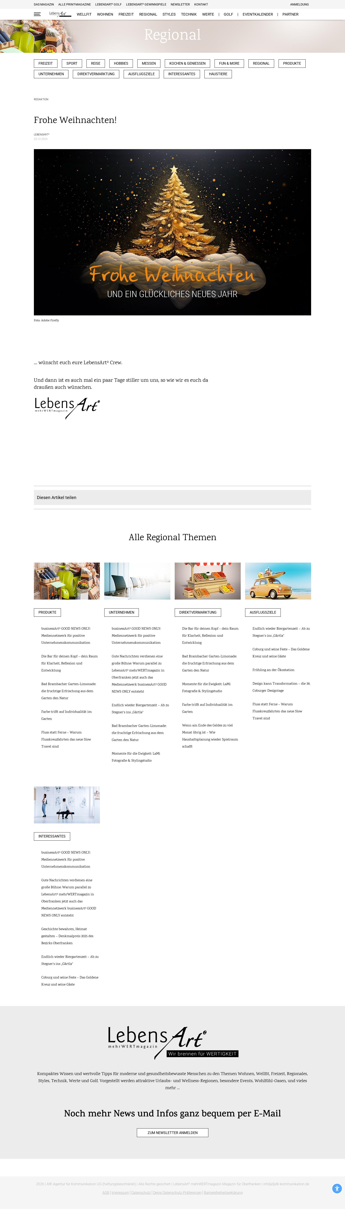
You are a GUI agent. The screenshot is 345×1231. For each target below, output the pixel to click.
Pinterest (218, 4)
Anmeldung (299, 4)
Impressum (120, 1193)
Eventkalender (258, 14)
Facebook (213, 4)
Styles (169, 14)
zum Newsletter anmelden (173, 1133)
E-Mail (229, 4)
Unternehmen (51, 74)
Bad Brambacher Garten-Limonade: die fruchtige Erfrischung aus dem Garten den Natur (68, 691)
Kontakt (201, 4)
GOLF (228, 14)
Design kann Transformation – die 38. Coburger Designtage (281, 687)
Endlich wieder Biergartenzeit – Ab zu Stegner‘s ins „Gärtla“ (140, 709)
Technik (189, 14)
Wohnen (105, 14)
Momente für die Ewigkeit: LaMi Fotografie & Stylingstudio (136, 757)
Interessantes (181, 74)
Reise (95, 63)
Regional (148, 14)
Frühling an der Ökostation (273, 670)
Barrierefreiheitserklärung (223, 1193)
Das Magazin (44, 4)
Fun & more (229, 63)
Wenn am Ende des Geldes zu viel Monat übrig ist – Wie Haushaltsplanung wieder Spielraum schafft (210, 736)
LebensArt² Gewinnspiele (146, 4)
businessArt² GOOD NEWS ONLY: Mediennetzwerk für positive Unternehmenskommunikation (65, 636)
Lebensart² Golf (108, 4)
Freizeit (126, 14)
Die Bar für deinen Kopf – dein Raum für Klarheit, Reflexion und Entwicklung (69, 663)
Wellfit (84, 14)
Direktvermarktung (96, 74)
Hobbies (121, 63)
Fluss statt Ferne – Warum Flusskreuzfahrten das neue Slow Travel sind (66, 739)
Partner (290, 14)
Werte (208, 14)
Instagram (224, 4)
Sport (71, 63)
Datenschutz (141, 1193)
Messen (149, 63)
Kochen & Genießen (187, 63)
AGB (105, 1193)
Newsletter (180, 4)
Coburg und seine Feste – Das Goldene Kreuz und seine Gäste (281, 653)
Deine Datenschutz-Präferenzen (177, 1193)
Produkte (292, 63)
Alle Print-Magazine (74, 4)
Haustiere (218, 74)
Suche (307, 14)
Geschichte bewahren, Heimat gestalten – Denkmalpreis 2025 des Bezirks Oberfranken (67, 936)
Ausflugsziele (141, 74)
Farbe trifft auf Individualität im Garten (66, 716)
